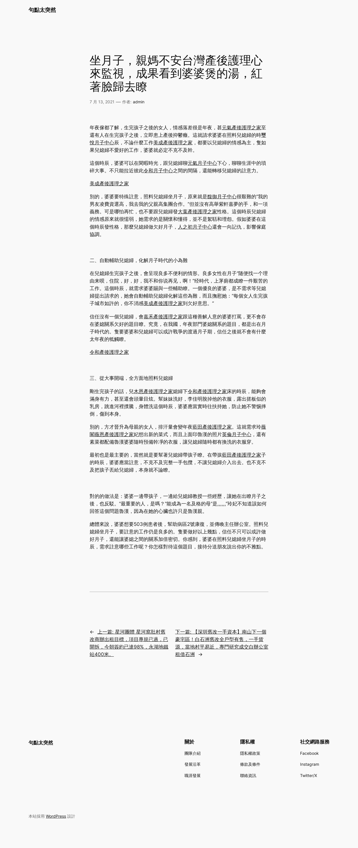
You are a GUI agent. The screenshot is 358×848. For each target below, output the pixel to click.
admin (138, 101)
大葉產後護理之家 (197, 211)
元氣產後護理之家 (241, 127)
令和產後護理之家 (109, 352)
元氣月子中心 (202, 163)
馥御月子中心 (222, 196)
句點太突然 (42, 10)
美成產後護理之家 (173, 142)
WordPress (56, 816)
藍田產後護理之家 (212, 427)
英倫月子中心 (236, 434)
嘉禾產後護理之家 (163, 317)
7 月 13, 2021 (102, 101)
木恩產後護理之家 (153, 391)
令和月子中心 (158, 170)
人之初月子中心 (195, 227)
